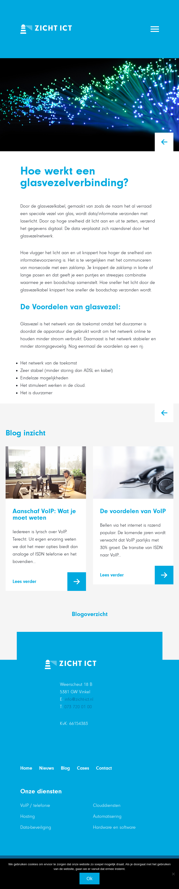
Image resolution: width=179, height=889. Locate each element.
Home (26, 768)
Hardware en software (114, 827)
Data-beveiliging (35, 827)
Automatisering (107, 816)
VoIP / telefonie (35, 805)
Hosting (27, 816)
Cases (83, 768)
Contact (104, 768)
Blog (65, 768)
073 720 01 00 (78, 706)
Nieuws (46, 768)
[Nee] (173, 874)
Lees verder (24, 581)
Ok (89, 878)
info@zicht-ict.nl (79, 699)
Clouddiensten (106, 805)
